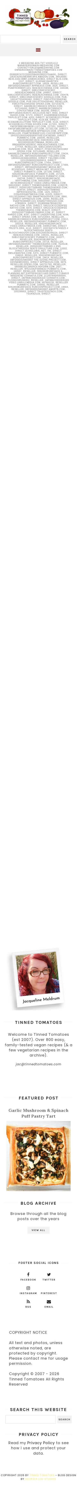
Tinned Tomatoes (42, 1475)
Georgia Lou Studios (40, 1479)
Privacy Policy (41, 1442)
